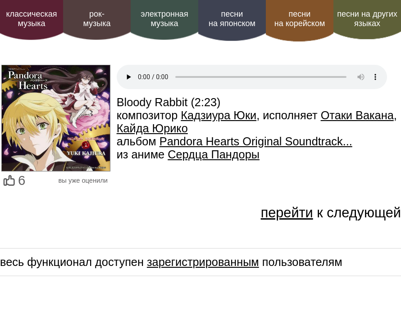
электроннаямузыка (164, 18)
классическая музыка (31, 18)
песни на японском (232, 18)
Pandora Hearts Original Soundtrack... (255, 141)
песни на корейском (299, 18)
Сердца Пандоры (214, 154)
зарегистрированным (203, 262)
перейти (287, 212)
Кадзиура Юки (218, 115)
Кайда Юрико (152, 128)
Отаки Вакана (357, 115)
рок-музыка (96, 18)
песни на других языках (367, 18)
